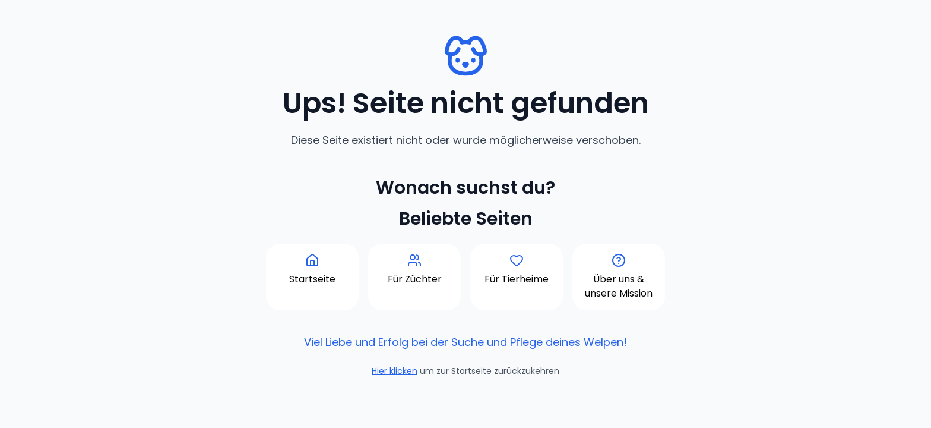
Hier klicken (394, 371)
